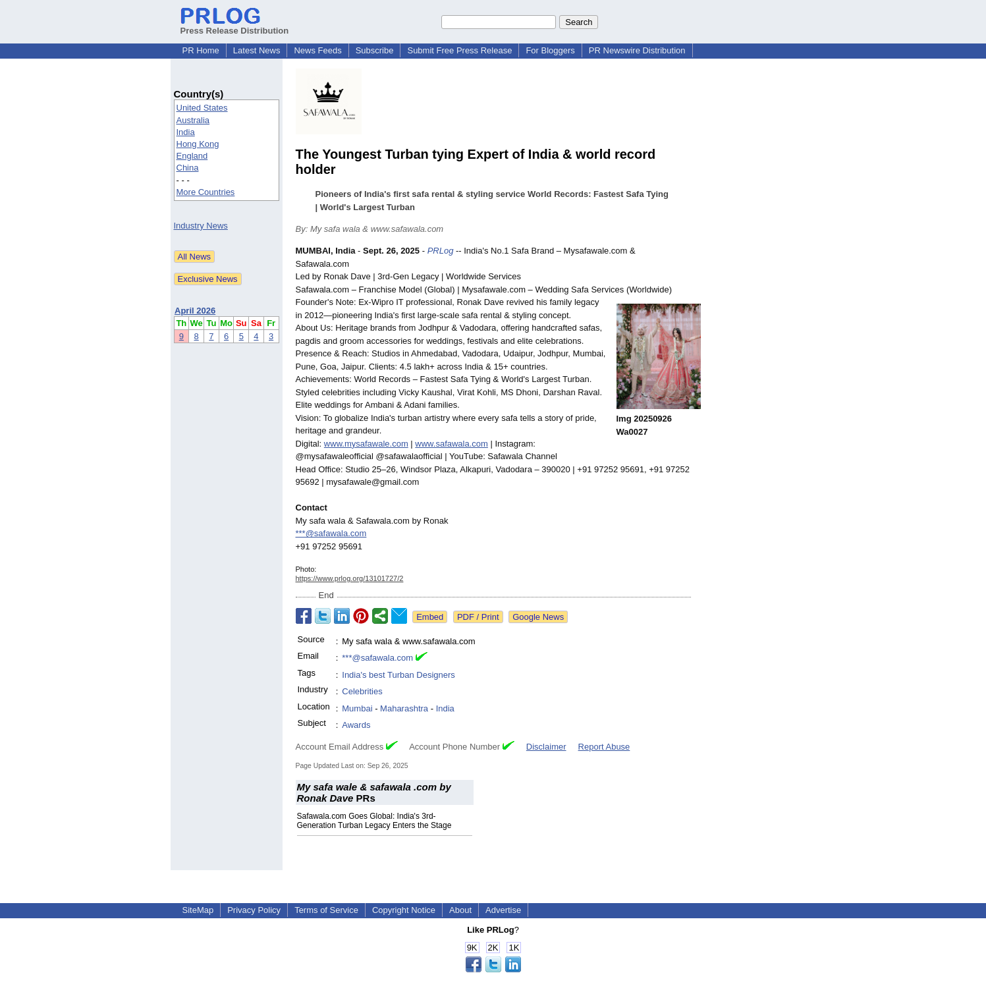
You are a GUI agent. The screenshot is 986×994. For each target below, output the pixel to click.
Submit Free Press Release (459, 50)
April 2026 (195, 311)
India (186, 132)
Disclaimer (546, 747)
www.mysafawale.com (366, 444)
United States (202, 108)
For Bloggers (550, 50)
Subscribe (375, 50)
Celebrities (362, 691)
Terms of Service (326, 910)
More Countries (206, 192)
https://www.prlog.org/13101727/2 (350, 578)
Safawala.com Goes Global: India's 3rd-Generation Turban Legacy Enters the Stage (374, 821)
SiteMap (198, 910)
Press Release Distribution (234, 26)
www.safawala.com (451, 444)
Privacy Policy (254, 910)
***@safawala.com (331, 533)
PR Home (200, 50)
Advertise (503, 910)
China (188, 168)
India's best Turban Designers (398, 675)
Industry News (201, 226)
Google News (538, 617)
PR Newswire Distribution (637, 50)
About (460, 910)
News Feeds (317, 50)
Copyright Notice (403, 910)
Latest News (257, 50)
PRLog (440, 251)
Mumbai (357, 708)
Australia (193, 120)
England (192, 156)
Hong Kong (198, 144)
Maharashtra (404, 708)
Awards (356, 725)
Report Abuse (604, 747)
